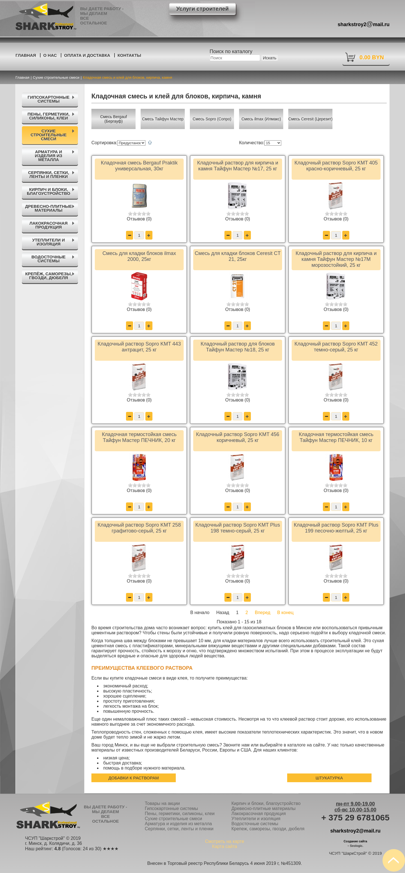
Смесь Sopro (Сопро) (212, 119)
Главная (25, 55)
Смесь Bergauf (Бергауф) (113, 118)
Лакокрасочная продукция (258, 813)
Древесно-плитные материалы (263, 808)
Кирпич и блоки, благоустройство (266, 803)
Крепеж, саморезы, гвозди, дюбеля (268, 828)
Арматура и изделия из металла (178, 823)
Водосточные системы (254, 823)
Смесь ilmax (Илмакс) (261, 119)
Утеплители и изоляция (255, 818)
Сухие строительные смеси (173, 818)
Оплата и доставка (87, 55)
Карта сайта (224, 846)
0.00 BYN (371, 57)
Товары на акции (162, 803)
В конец (285, 612)
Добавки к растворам (134, 777)
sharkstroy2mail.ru (364, 24)
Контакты (129, 55)
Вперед (262, 612)
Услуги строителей (202, 9)
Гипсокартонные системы (171, 808)
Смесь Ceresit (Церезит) (310, 119)
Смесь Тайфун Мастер (163, 119)
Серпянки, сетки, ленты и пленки (179, 828)
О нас (50, 55)
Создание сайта (355, 841)
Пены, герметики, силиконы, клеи (180, 813)
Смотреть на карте (224, 841)
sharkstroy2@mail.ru (355, 831)
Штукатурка (329, 777)
